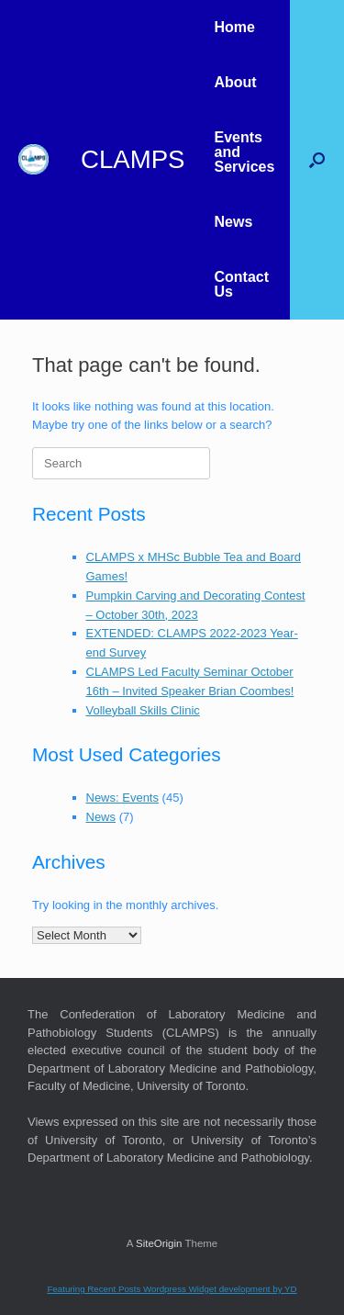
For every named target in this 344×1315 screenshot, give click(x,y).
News (233, 222)
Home (234, 27)
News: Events (122, 797)
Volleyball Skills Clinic (143, 710)
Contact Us (241, 284)
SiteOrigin (159, 1243)
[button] (317, 160)
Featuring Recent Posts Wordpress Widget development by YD (171, 1289)
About (235, 82)
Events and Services (244, 151)
